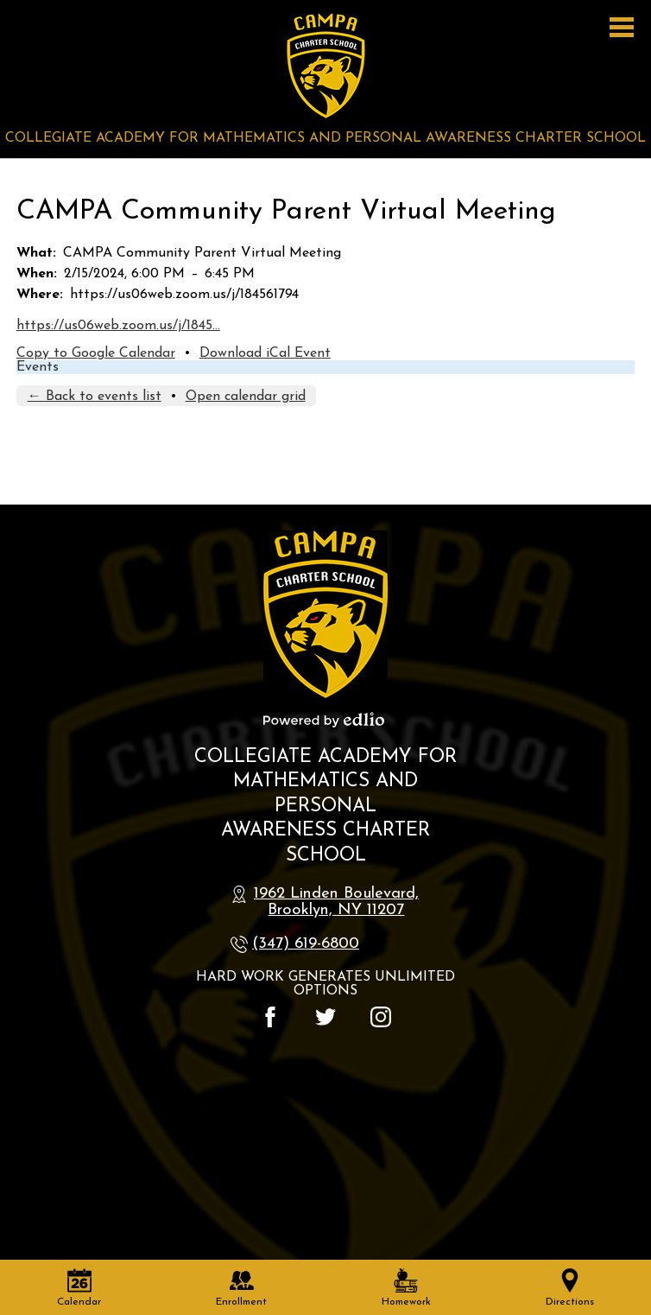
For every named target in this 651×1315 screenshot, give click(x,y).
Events (37, 367)
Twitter (325, 1017)
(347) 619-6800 (305, 944)
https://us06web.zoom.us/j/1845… (118, 326)
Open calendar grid (246, 396)
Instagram (380, 1017)
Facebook (270, 1017)
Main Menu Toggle (622, 27)
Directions (570, 1287)
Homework (406, 1287)
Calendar (79, 1287)
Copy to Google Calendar (95, 353)
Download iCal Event (265, 353)
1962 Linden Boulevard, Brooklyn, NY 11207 (336, 902)
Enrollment (241, 1287)
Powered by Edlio (323, 719)
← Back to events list (94, 396)
